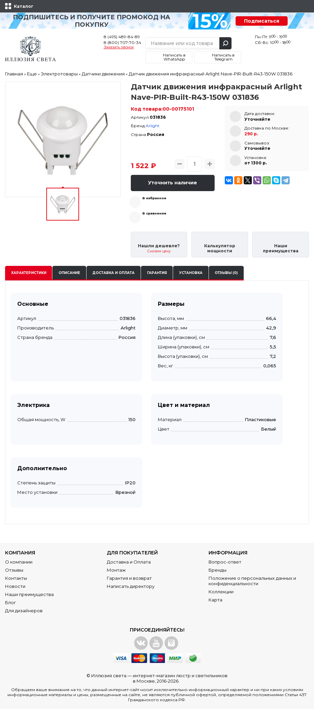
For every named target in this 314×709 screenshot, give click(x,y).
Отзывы (14, 570)
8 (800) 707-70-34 (122, 42)
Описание (69, 273)
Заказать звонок (119, 47)
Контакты (16, 578)
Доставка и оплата (113, 273)
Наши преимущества (29, 594)
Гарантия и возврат (129, 578)
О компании (18, 562)
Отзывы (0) (226, 273)
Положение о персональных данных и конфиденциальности (252, 580)
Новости (15, 586)
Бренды (217, 570)
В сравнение (154, 213)
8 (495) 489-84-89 (122, 36)
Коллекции (221, 591)
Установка (190, 273)
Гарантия (157, 273)
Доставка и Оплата (129, 562)
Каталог (23, 6)
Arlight (153, 125)
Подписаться (261, 21)
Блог (10, 602)
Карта (215, 599)
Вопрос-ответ (225, 562)
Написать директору (130, 586)
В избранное (154, 198)
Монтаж (116, 570)
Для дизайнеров (24, 610)
